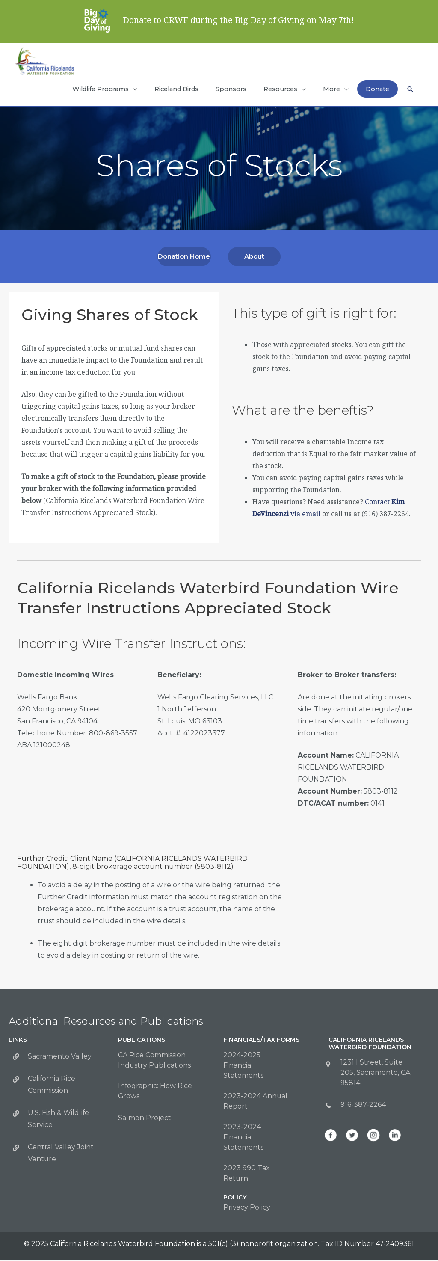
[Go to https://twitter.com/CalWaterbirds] (352, 1136)
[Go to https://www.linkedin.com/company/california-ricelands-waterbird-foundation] (394, 1136)
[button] (409, 93)
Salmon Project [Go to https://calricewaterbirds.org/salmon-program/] (144, 1119)
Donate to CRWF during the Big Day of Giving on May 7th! (238, 20)
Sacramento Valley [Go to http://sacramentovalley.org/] (60, 1057)
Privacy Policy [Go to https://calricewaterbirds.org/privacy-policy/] (246, 1208)
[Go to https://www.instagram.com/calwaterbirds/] (373, 1136)
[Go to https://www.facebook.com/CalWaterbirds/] (330, 1136)
